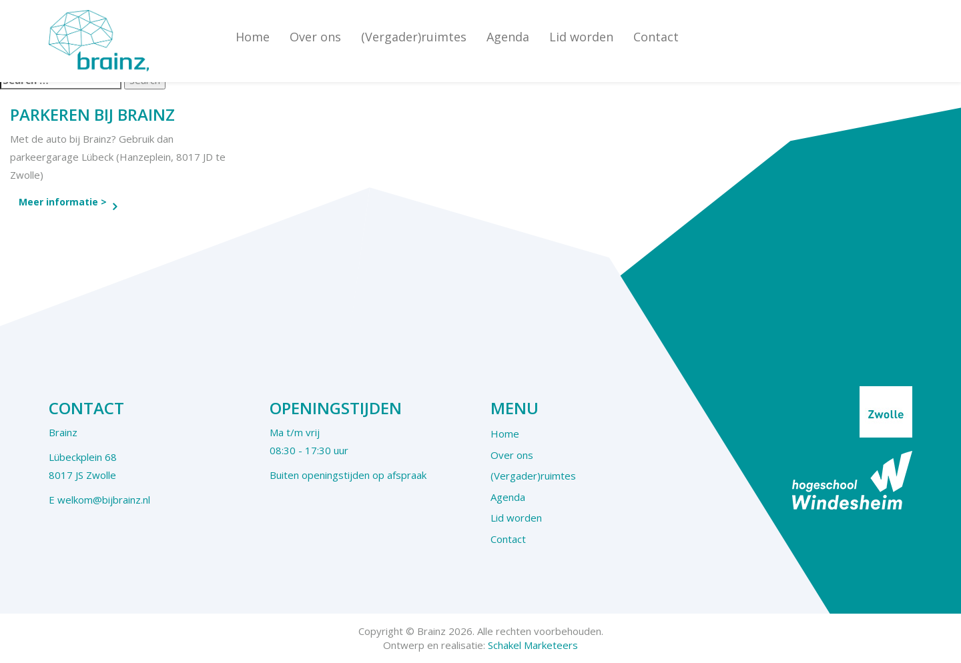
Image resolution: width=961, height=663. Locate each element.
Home (253, 37)
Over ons (315, 37)
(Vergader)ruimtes (413, 37)
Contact (656, 37)
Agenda (508, 37)
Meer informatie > (63, 201)
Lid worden (581, 37)
